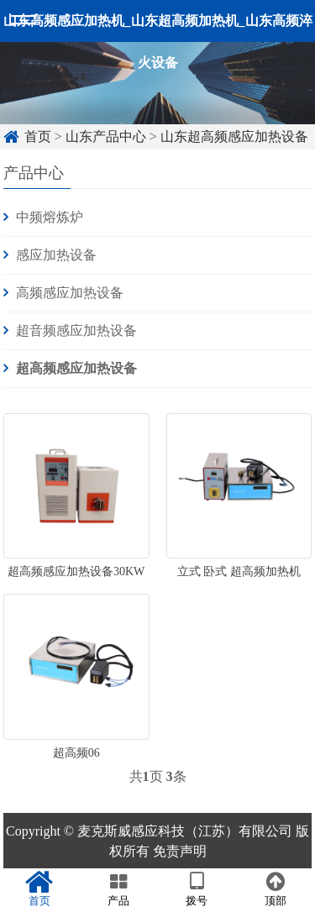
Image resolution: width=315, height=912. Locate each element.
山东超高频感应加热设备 (234, 136)
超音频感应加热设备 (76, 330)
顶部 (275, 889)
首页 (37, 136)
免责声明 (180, 851)
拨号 (197, 889)
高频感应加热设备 (69, 293)
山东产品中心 (106, 136)
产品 (118, 889)
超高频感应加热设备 (76, 368)
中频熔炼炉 (49, 217)
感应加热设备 (56, 255)
